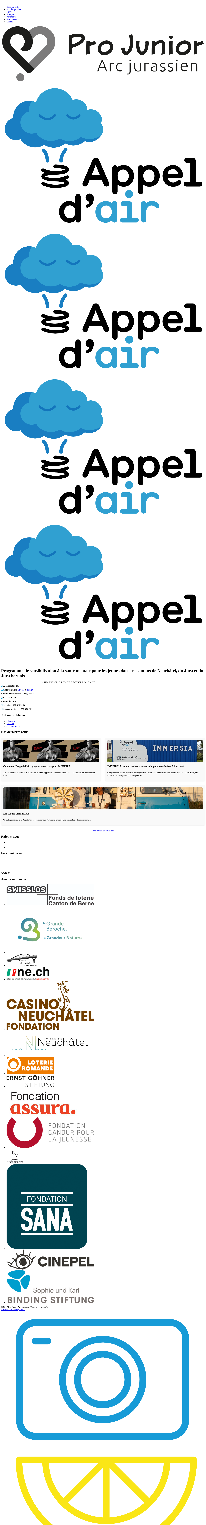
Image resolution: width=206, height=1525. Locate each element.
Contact (10, 21)
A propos (10, 14)
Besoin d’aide (13, 7)
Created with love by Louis (13, 1309)
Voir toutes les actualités (103, 831)
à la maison (12, 721)
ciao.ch (30, 690)
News (9, 12)
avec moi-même (14, 726)
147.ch (20, 690)
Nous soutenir (13, 19)
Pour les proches (14, 9)
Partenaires (11, 17)
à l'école (10, 723)
